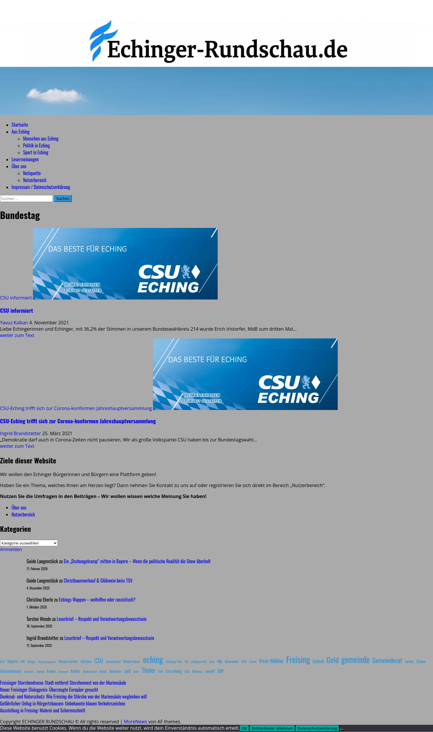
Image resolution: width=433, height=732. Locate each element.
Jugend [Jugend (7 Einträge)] (40, 671)
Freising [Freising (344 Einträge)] (298, 659)
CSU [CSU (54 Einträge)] (98, 660)
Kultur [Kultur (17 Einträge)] (76, 671)
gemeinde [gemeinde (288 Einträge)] (355, 659)
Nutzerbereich (34, 180)
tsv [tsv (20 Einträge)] (160, 670)
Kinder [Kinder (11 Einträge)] (51, 671)
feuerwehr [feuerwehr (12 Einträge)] (232, 661)
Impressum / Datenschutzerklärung (41, 187)
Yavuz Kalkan (14, 322)
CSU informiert (16, 298)
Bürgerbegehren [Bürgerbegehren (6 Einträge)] (47, 661)
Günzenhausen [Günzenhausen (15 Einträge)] (10, 671)
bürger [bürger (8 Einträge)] (31, 661)
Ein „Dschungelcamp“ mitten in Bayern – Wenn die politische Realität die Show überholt (137, 561)
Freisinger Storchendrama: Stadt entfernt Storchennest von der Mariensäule (63, 682)
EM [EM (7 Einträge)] (186, 661)
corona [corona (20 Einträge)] (86, 661)
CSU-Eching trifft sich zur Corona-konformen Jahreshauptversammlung (76, 408)
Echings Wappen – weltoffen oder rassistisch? (97, 599)
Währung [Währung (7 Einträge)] (197, 671)
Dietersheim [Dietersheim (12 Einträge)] (131, 661)
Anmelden (11, 549)
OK (244, 728)
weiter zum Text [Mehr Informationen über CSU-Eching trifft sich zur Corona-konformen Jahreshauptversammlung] (17, 446)
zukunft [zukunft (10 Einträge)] (210, 671)
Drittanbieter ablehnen (272, 728)
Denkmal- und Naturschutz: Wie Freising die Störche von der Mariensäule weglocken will (73, 696)
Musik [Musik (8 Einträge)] (103, 671)
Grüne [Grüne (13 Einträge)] (421, 661)
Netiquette (32, 173)
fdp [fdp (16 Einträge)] (219, 661)
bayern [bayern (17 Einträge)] (12, 661)
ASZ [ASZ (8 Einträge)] (2, 661)
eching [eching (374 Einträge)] (153, 659)
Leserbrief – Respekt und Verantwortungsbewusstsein (102, 618)
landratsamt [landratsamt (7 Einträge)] (90, 671)
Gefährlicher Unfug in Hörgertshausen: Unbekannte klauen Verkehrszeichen (62, 703)
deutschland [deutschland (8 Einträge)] (113, 661)
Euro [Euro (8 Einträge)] (212, 661)
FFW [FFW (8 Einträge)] (244, 661)
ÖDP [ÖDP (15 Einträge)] (220, 671)
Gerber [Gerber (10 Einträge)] (409, 661)
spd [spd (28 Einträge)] (127, 670)
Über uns (19, 166)
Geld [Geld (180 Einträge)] (332, 659)
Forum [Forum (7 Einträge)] (253, 661)
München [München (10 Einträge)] (115, 671)
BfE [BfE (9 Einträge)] (22, 661)
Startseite (20, 124)
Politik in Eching (36, 145)
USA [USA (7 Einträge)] (186, 671)
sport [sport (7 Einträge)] (136, 671)
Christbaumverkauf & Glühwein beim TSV (98, 580)
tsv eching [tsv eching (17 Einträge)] (174, 671)
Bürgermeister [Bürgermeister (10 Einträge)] (68, 661)
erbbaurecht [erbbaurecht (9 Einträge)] (199, 661)
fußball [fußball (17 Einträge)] (318, 661)
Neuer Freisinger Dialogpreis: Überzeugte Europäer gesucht (49, 689)
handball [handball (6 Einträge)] (28, 671)
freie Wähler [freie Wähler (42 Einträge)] (271, 660)
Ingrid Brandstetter (21, 433)
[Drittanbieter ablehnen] (341, 730)
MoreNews (135, 721)
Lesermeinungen (25, 159)
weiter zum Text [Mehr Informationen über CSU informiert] (17, 335)
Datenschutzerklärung (317, 728)
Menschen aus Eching (41, 138)
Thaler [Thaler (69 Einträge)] (149, 670)
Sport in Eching (35, 152)
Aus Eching (20, 131)
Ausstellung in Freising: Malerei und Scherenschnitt (42, 710)
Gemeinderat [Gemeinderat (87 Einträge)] (387, 660)
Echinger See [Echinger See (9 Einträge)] (174, 661)
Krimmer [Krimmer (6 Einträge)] (63, 671)
